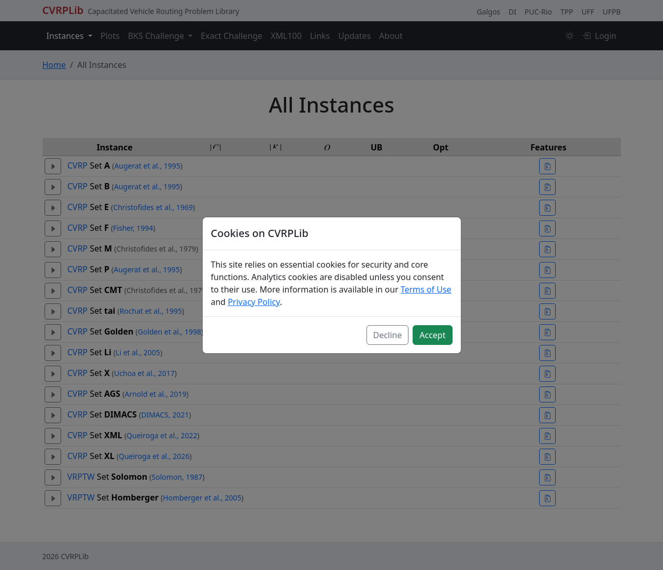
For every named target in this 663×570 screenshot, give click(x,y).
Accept (432, 335)
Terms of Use (426, 289)
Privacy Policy (253, 302)
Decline (387, 335)
